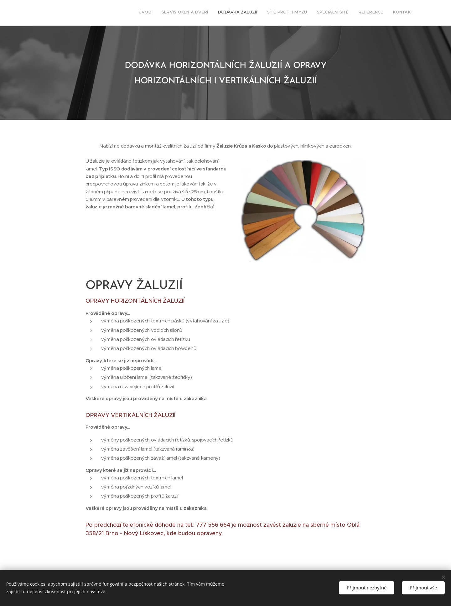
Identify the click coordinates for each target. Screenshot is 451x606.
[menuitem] (355, 13)
